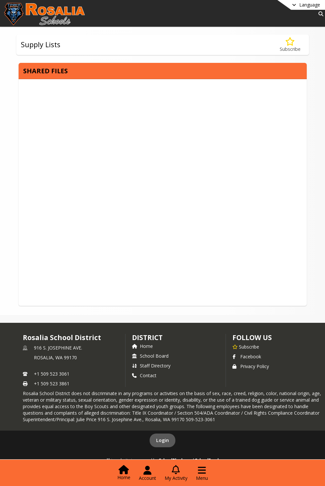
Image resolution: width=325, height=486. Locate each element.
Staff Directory (151, 366)
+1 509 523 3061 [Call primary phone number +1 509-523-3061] (51, 374)
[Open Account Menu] (147, 473)
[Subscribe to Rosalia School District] (245, 346)
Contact (144, 375)
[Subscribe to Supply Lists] (290, 45)
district (147, 337)
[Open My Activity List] (176, 473)
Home (142, 346)
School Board (150, 356)
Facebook (246, 356)
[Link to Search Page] (319, 14)
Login (162, 440)
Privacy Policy (250, 366)
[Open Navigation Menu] (202, 473)
